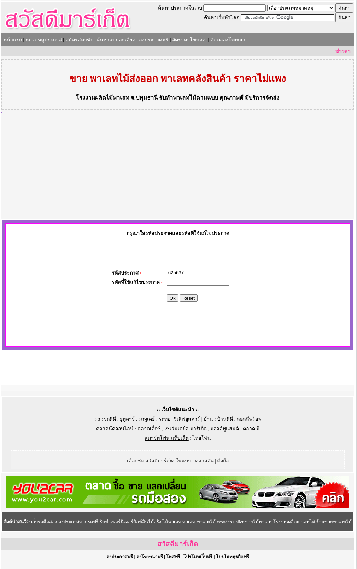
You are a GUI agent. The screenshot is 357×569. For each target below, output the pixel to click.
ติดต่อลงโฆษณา (227, 39)
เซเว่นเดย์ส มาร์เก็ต (185, 428)
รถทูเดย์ (146, 419)
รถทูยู (164, 419)
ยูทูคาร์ (127, 419)
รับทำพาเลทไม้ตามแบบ (188, 97)
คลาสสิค (204, 461)
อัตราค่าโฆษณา (189, 39)
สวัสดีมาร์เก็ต (178, 543)
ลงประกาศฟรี (154, 39)
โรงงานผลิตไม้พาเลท (102, 97)
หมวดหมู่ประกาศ (43, 39)
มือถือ (223, 461)
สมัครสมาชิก (79, 39)
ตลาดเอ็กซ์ (149, 428)
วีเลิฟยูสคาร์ (187, 419)
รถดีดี (110, 419)
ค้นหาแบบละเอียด (115, 39)
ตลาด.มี (251, 428)
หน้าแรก (13, 39)
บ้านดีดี (225, 419)
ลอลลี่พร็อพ (249, 419)
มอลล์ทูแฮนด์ (224, 428)
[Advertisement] (177, 165)
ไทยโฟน (202, 438)
